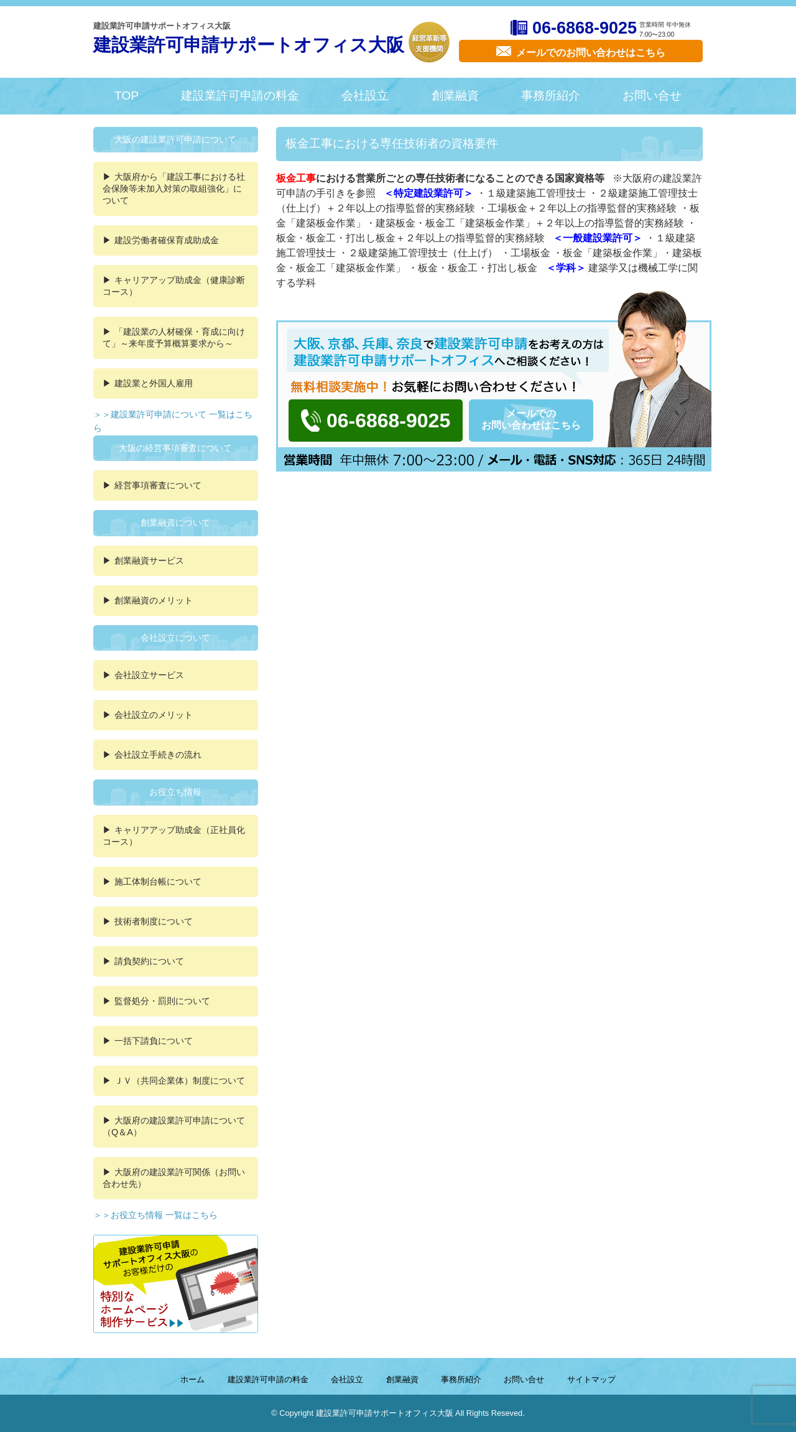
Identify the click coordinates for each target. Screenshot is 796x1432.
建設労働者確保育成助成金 (166, 240)
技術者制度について (153, 921)
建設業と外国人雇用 (153, 383)
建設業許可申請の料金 (240, 95)
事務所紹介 (550, 95)
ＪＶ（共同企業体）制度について (179, 1081)
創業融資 (455, 95)
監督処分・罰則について (162, 1001)
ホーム (192, 1379)
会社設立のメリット (153, 715)
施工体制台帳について (157, 881)
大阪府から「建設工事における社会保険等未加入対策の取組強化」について (174, 188)
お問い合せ (652, 95)
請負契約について (149, 961)
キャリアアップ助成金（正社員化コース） (174, 836)
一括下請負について (153, 1041)
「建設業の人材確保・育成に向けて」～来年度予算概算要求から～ (174, 337)
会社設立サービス (149, 675)
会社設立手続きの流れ (157, 755)
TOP (126, 95)
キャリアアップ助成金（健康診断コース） (174, 286)
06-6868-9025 (584, 28)
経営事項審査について (157, 485)
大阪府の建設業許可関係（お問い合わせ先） (174, 1178)
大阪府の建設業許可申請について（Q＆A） (174, 1126)
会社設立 (365, 95)
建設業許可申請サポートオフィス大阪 (248, 45)
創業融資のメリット (153, 600)
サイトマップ (591, 1379)
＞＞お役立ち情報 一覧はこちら (155, 1215)
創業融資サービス (149, 560)
